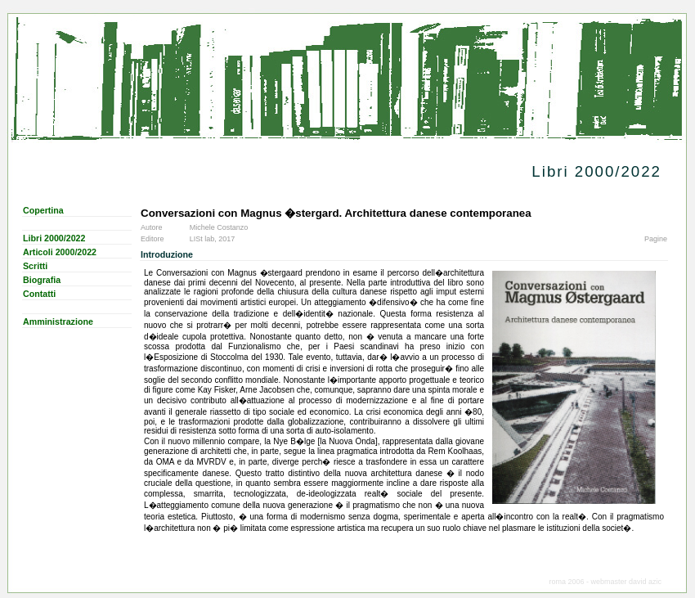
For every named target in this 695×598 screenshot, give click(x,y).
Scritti (35, 266)
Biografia (42, 280)
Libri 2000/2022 (54, 238)
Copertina (43, 210)
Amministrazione (58, 321)
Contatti (39, 294)
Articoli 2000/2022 (59, 252)
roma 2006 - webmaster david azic (605, 582)
